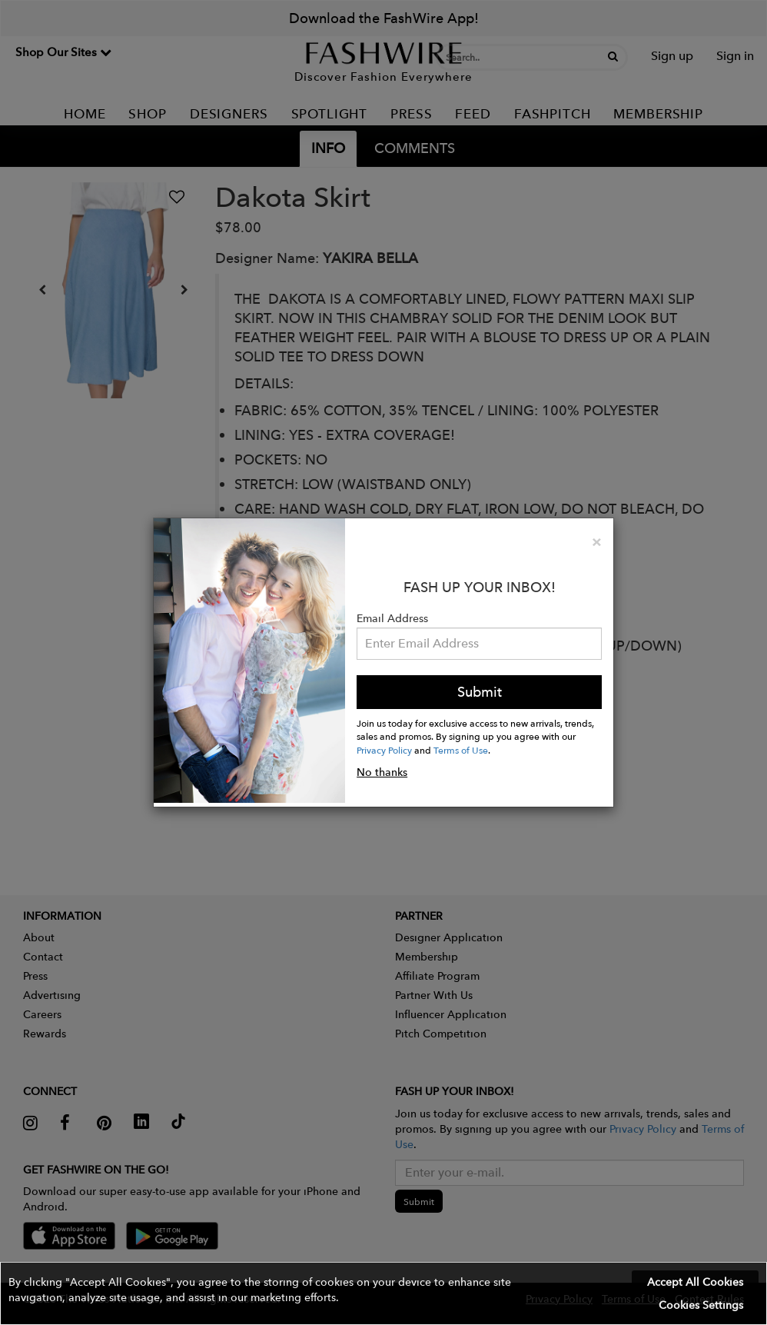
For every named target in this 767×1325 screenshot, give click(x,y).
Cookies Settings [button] (701, 1305)
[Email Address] (479, 644)
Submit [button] (479, 692)
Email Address (392, 618)
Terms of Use (460, 750)
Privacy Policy (384, 750)
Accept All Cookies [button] (695, 1282)
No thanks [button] (382, 772)
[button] (383, 1293)
